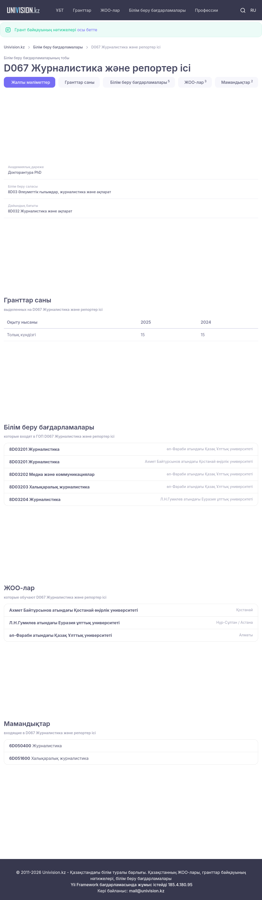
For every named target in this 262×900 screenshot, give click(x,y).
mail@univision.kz (146, 890)
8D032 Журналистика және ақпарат (40, 211)
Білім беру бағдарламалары (157, 10)
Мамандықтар (236, 82)
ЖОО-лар (110, 10)
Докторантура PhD (24, 172)
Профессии (206, 10)
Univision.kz (14, 47)
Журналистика (35, 745)
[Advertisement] (131, 125)
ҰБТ (60, 10)
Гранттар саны (79, 82)
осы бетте (87, 29)
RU (253, 10)
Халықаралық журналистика (49, 758)
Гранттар (82, 10)
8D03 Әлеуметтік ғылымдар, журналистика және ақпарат (59, 192)
